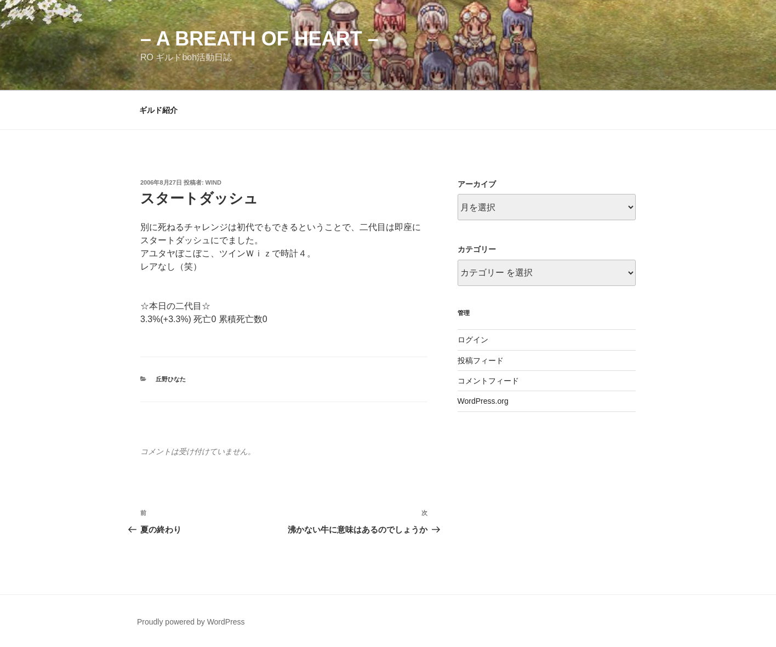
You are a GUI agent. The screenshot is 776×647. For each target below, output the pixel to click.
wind (213, 182)
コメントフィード (488, 380)
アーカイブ (477, 184)
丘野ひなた (171, 379)
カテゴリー (477, 249)
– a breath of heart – (259, 38)
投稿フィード (481, 360)
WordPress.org (483, 401)
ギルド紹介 (158, 110)
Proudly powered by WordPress (191, 621)
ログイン (473, 339)
